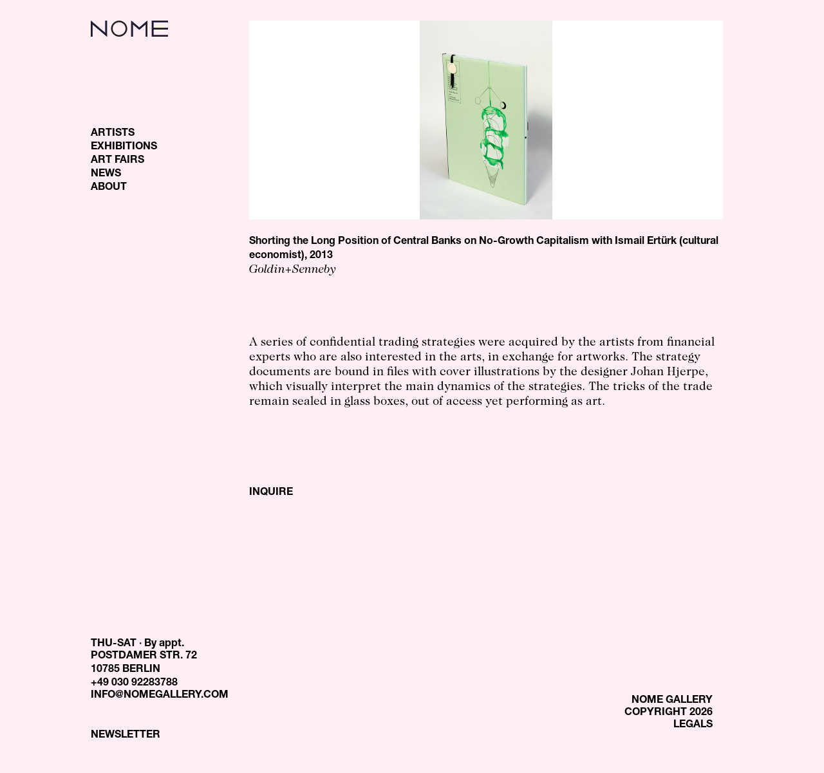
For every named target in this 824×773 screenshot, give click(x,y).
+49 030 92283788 (134, 683)
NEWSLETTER (125, 736)
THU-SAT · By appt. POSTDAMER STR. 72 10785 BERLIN (144, 657)
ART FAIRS (117, 161)
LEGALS (693, 725)
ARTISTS (113, 134)
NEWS (106, 174)
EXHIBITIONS (124, 147)
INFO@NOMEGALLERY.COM (160, 696)
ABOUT (109, 188)
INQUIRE (271, 493)
